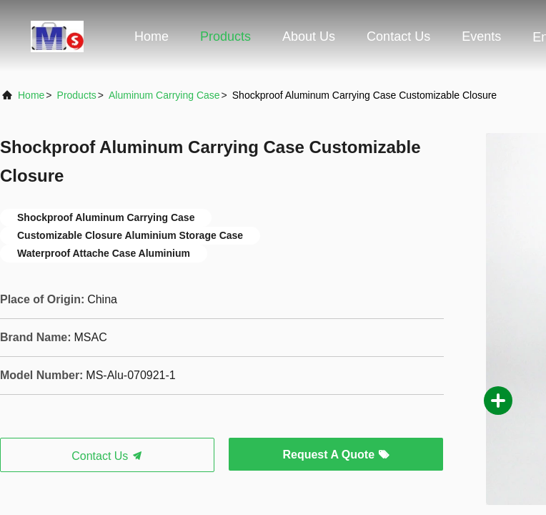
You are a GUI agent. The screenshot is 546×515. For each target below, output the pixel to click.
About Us (308, 36)
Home (151, 36)
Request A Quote (335, 454)
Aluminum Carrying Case (164, 95)
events (481, 36)
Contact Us (398, 36)
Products (225, 36)
